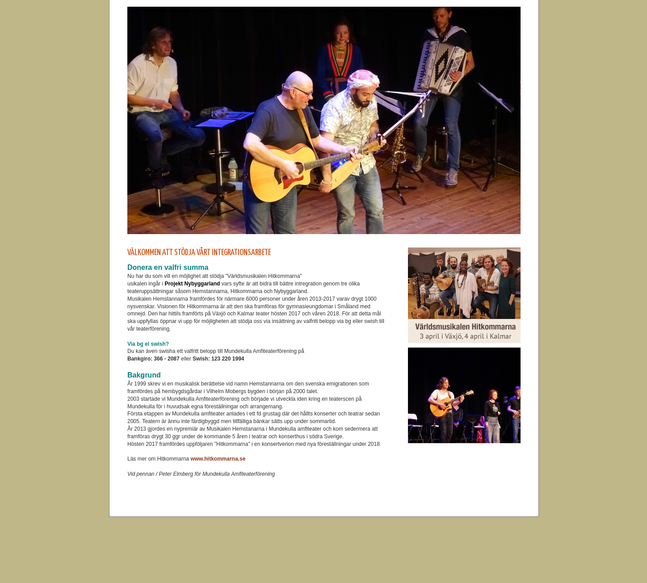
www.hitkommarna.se (218, 459)
